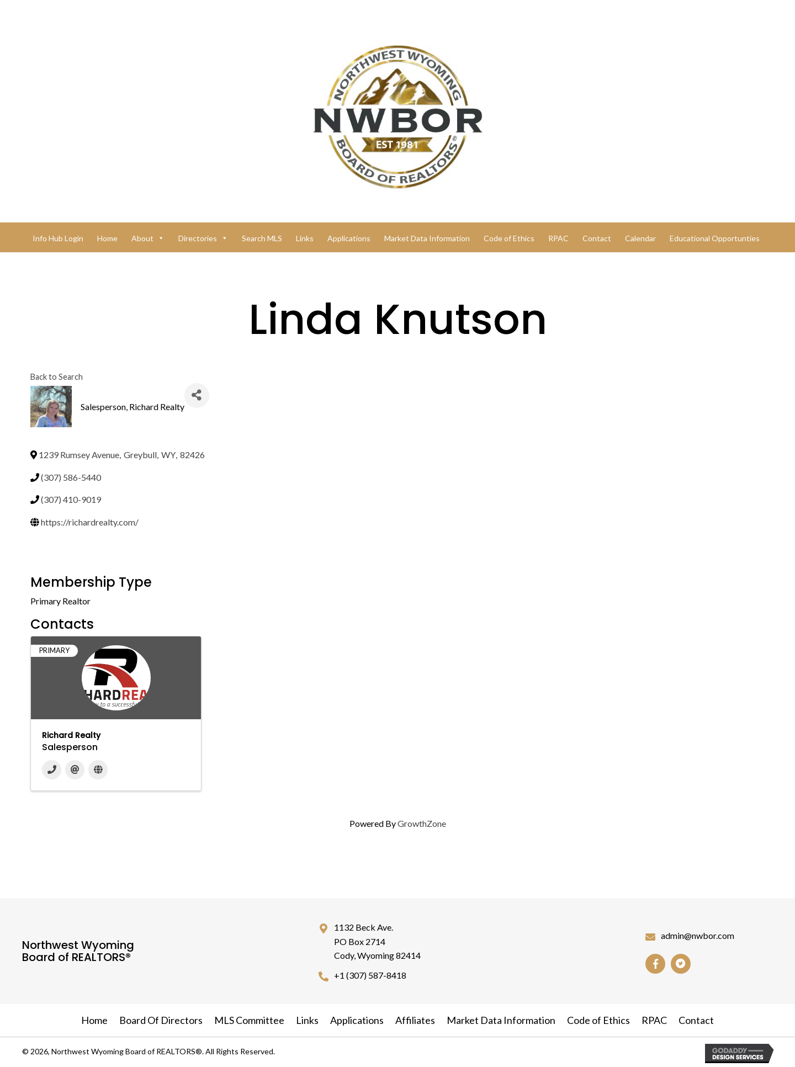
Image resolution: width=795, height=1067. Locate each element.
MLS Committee (249, 1020)
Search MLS (262, 238)
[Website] (98, 769)
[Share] (196, 395)
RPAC (558, 238)
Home (107, 238)
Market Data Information (427, 238)
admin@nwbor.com (697, 935)
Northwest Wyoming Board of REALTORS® (78, 951)
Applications (348, 238)
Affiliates (415, 1020)
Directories (203, 238)
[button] (655, 964)
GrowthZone (422, 823)
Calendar (640, 238)
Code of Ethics (509, 238)
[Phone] (51, 769)
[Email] (74, 769)
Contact (596, 238)
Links (305, 238)
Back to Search (56, 376)
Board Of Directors (161, 1020)
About (148, 238)
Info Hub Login (58, 238)
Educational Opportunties (715, 238)
